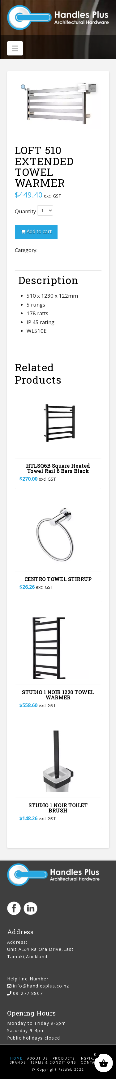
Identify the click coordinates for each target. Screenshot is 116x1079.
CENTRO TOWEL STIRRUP (58, 579)
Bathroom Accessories (65, 250)
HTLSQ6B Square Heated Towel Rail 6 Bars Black (58, 469)
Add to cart (39, 231)
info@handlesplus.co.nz (41, 986)
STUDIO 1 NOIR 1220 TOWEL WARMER (58, 695)
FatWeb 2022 (71, 1070)
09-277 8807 (28, 993)
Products (64, 1059)
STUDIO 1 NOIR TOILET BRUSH (58, 808)
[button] (15, 48)
